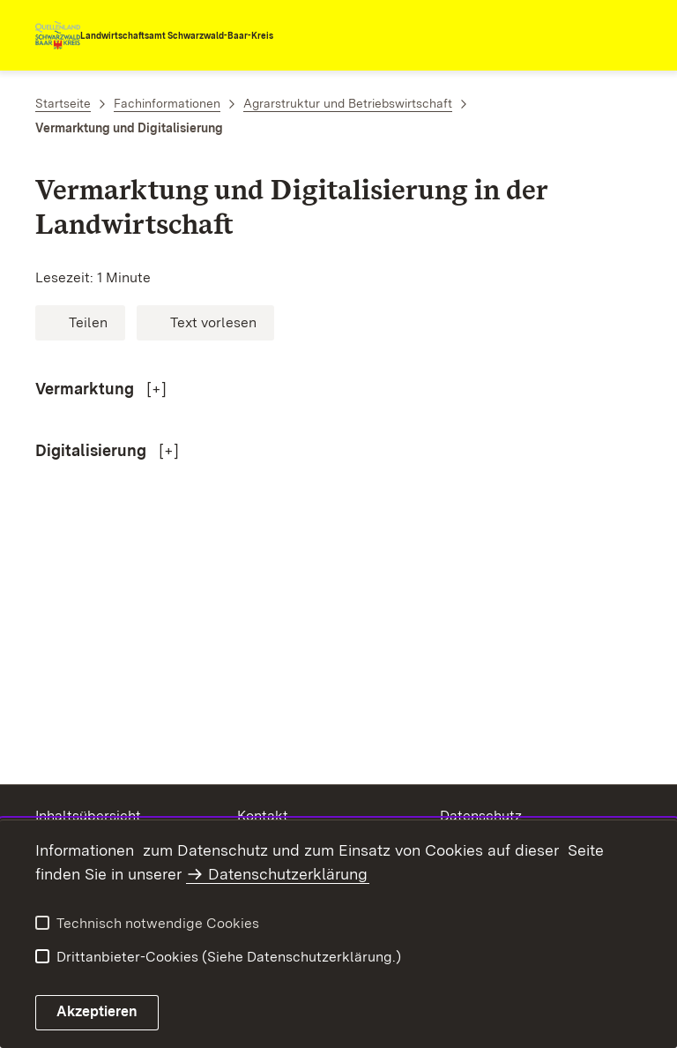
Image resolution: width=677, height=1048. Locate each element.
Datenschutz (481, 815)
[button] (80, 323)
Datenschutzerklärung (288, 874)
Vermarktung (86, 388)
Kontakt (262, 815)
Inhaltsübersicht (88, 815)
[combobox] (564, 35)
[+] (156, 388)
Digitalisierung (92, 450)
